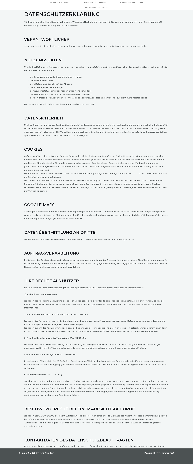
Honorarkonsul (60, 2)
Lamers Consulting (131, 2)
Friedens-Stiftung (95, 2)
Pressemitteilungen (96, 7)
